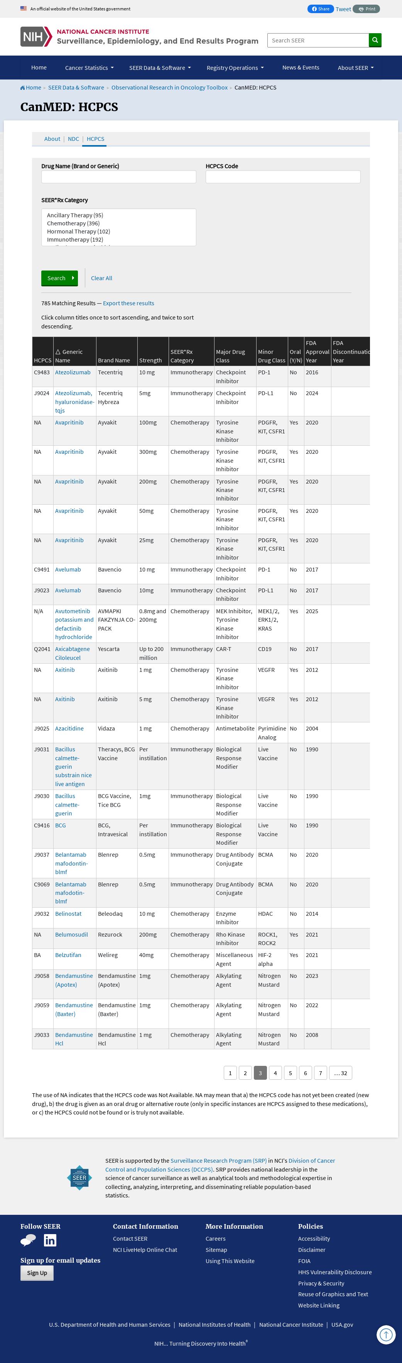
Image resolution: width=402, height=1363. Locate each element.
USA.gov (342, 1324)
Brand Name (114, 360)
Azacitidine (69, 728)
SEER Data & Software (76, 87)
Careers (216, 1238)
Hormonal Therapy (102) (118, 231)
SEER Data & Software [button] (157, 67)
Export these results (128, 303)
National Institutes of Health (215, 1324)
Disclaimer (312, 1249)
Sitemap (216, 1249)
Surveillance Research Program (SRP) (219, 1160)
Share (323, 9)
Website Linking (319, 1305)
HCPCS (96, 138)
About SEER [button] (353, 67)
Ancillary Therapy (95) (118, 215)
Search (56, 278)
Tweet (343, 9)
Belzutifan (68, 955)
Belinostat (68, 913)
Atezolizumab (73, 372)
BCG (60, 825)
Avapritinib (69, 422)
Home (39, 67)
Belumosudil (71, 934)
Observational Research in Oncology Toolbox (169, 87)
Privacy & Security (321, 1283)
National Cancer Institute (291, 1324)
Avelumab (68, 569)
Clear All (101, 278)
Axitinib (65, 669)
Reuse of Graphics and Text (333, 1294)
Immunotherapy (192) (118, 239)
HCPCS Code (222, 166)
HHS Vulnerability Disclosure (335, 1272)
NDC (73, 138)
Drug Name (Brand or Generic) (80, 166)
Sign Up (37, 1273)
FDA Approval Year (317, 351)
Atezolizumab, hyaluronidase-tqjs (75, 401)
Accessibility (314, 1238)
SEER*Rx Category (64, 200)
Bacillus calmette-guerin (67, 804)
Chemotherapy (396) (118, 223)
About (52, 138)
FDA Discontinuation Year (354, 351)
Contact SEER (130, 1238)
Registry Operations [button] (233, 67)
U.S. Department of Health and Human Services (110, 1324)
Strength (150, 360)
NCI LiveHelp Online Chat (145, 1249)
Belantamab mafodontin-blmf (71, 863)
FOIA (304, 1261)
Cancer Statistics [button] (87, 67)
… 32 (340, 1073)
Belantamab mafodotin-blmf (70, 892)
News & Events (300, 67)
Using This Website (230, 1261)
